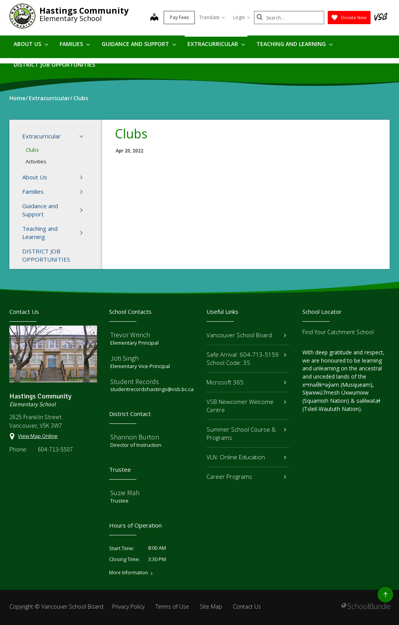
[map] (154, 17)
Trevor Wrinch (130, 334)
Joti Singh (124, 358)
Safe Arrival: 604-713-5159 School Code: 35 (246, 359)
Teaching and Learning (294, 44)
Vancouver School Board (246, 335)
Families (75, 44)
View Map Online (38, 435)
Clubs (32, 149)
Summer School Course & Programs (246, 433)
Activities (36, 161)
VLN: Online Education (246, 457)
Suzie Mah (124, 492)
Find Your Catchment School (338, 332)
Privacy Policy (128, 606)
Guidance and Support (139, 44)
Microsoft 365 (246, 382)
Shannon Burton (134, 436)
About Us (31, 44)
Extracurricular (216, 44)
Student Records (134, 381)
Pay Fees (179, 17)
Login (241, 17)
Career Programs (246, 476)
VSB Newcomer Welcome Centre (246, 406)
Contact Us (247, 606)
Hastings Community (84, 10)
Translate (212, 17)
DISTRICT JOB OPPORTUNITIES (54, 64)
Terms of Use (172, 606)
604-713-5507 (55, 449)
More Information (128, 573)
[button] (83, 136)
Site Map (211, 606)
